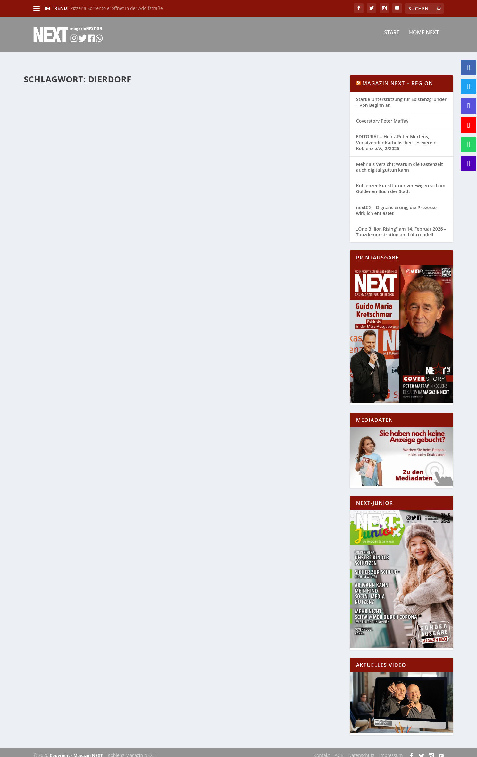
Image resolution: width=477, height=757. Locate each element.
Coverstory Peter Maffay (382, 115)
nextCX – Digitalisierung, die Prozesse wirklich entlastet (396, 204)
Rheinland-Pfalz (137, 109)
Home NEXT (424, 37)
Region (115, 109)
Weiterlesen (48, 164)
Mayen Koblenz (43, 211)
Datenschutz (361, 749)
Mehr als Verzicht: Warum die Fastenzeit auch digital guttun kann (399, 161)
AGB (339, 749)
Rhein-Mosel (103, 211)
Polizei (101, 109)
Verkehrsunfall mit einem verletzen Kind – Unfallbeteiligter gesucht (258, 362)
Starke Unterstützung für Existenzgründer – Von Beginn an (401, 96)
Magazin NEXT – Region (397, 77)
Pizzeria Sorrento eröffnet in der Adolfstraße (116, 8)
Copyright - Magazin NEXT (76, 750)
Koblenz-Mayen (154, 204)
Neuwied (85, 109)
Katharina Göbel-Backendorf (63, 204)
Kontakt (322, 749)
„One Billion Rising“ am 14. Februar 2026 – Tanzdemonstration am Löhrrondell (401, 226)
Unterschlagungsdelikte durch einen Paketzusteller (250, 189)
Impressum (391, 749)
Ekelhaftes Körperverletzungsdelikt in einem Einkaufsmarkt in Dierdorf (99, 96)
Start (391, 37)
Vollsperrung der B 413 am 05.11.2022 (85, 194)
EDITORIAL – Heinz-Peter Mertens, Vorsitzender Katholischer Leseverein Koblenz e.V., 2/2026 (396, 136)
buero (43, 109)
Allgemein (129, 204)
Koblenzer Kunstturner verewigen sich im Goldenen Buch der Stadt (400, 183)
